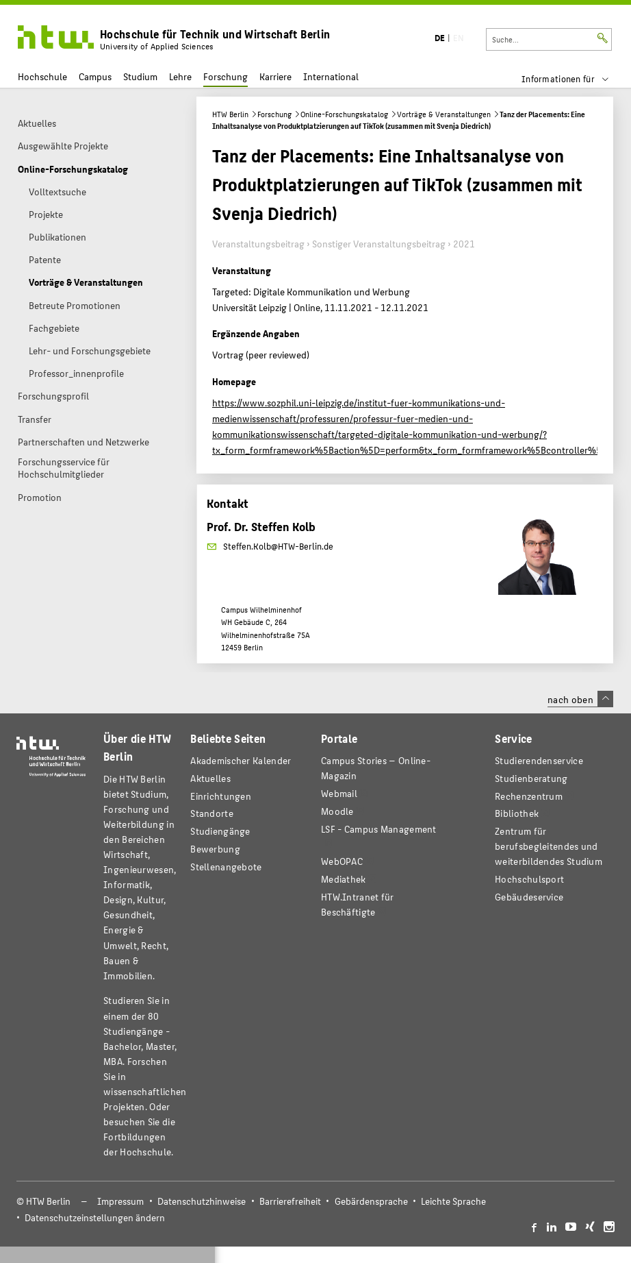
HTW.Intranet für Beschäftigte (357, 904)
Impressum (120, 1201)
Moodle (337, 811)
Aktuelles (210, 778)
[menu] (574, 79)
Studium (140, 76)
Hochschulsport (529, 879)
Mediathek (343, 879)
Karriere (275, 76)
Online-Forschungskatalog (344, 114)
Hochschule (42, 76)
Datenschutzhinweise (201, 1201)
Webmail (339, 793)
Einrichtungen (220, 796)
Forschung (225, 76)
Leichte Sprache (453, 1201)
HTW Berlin (230, 114)
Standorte (211, 813)
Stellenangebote (225, 866)
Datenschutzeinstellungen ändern (95, 1217)
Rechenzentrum (529, 796)
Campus (95, 76)
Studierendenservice (539, 760)
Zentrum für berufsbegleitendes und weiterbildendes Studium (548, 846)
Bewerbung (215, 849)
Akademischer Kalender (240, 760)
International (331, 76)
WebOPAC (342, 861)
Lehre (180, 76)
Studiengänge (220, 831)
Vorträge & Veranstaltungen (444, 114)
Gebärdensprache (371, 1201)
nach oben (580, 699)
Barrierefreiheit (290, 1201)
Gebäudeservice (529, 897)
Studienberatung (531, 778)
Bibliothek (517, 813)
